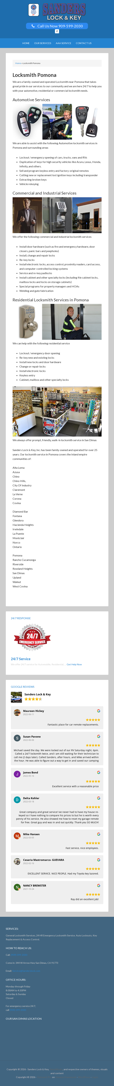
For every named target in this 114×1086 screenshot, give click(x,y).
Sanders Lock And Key (57, 11)
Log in (95, 1077)
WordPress (84, 1077)
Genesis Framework (65, 1077)
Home (18, 63)
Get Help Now (74, 664)
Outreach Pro (44, 1077)
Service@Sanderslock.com (26, 970)
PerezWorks (56, 1069)
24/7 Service (20, 659)
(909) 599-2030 (18, 954)
